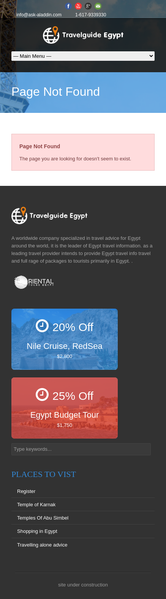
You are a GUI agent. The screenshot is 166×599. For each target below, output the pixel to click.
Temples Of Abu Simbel (42, 518)
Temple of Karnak (36, 504)
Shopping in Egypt (37, 531)
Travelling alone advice (42, 545)
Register (26, 491)
